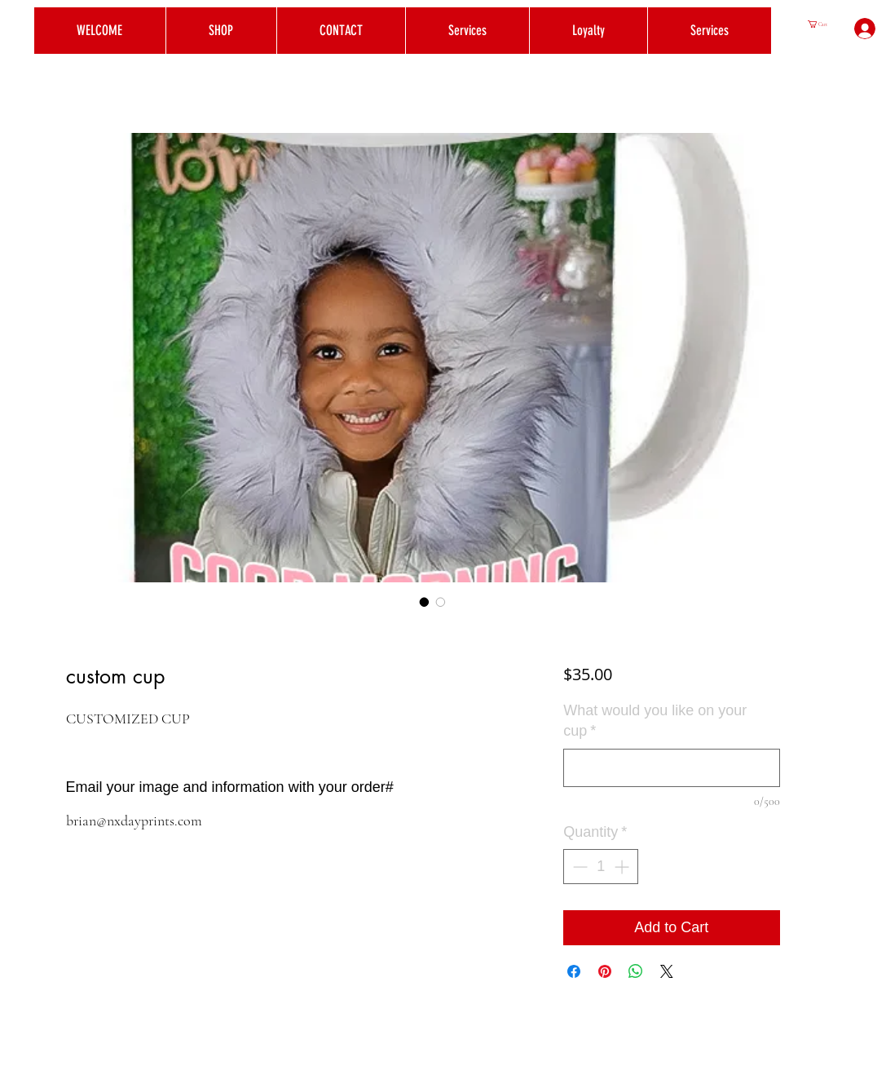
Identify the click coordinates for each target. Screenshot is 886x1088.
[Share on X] (667, 971)
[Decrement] (578, 866)
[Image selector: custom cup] (425, 602)
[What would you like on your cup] (671, 768)
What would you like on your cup (655, 720)
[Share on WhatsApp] (636, 971)
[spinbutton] (601, 866)
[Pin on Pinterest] (605, 971)
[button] (821, 24)
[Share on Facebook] (574, 971)
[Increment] (623, 866)
